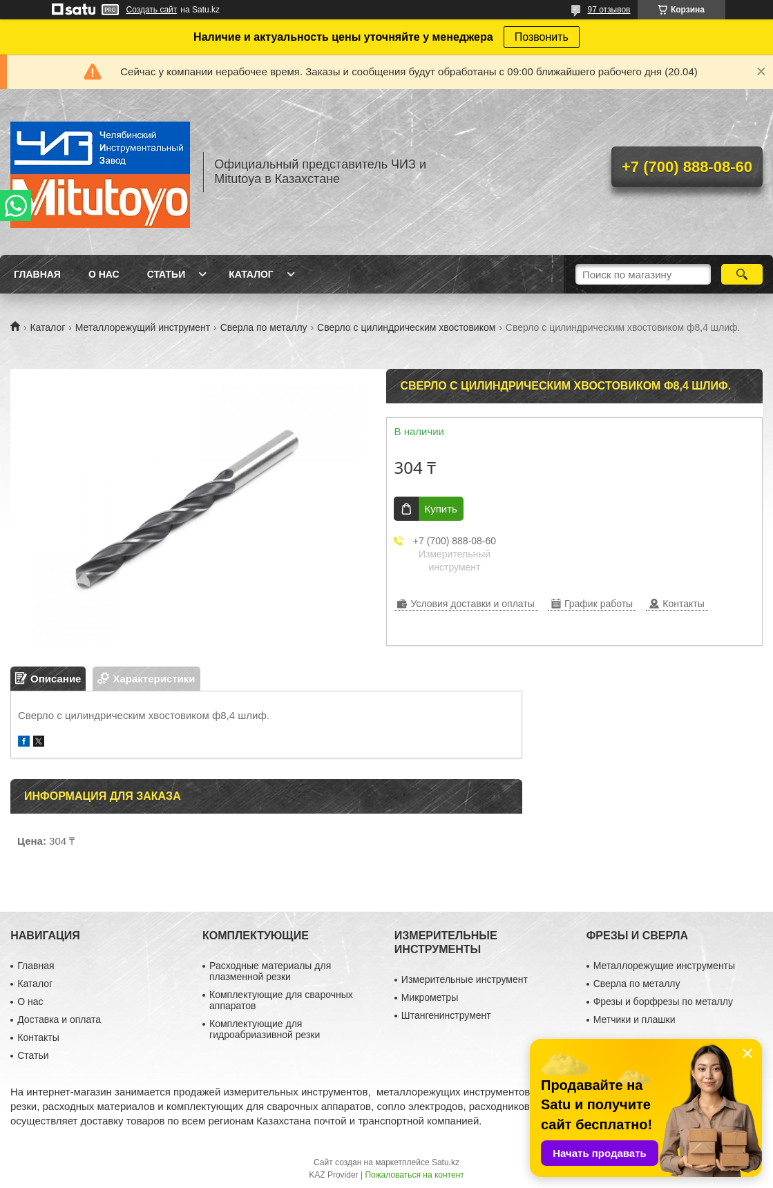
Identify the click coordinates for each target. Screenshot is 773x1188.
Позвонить (542, 37)
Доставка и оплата (59, 1019)
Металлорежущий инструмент (142, 327)
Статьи (166, 274)
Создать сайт (152, 10)
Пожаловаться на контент (414, 1175)
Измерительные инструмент (464, 979)
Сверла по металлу (263, 327)
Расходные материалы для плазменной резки (270, 971)
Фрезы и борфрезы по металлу (663, 1001)
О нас (104, 274)
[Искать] (742, 274)
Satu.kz (445, 1162)
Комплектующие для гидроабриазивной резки (264, 1029)
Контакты (38, 1037)
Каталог (251, 274)
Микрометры (429, 997)
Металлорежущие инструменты (664, 965)
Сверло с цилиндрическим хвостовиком (406, 327)
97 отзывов (608, 10)
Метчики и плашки (634, 1019)
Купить (440, 509)
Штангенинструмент (446, 1015)
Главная (37, 274)
